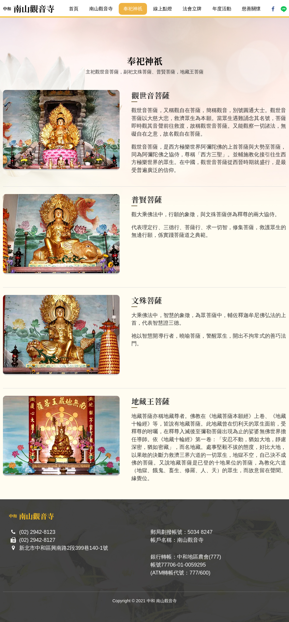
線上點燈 (162, 8)
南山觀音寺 (101, 8)
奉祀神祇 (132, 8)
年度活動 (221, 8)
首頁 (73, 8)
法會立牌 (192, 8)
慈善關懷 (251, 8)
